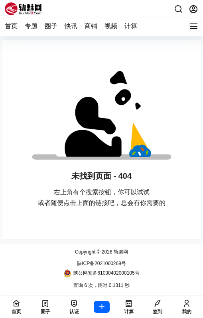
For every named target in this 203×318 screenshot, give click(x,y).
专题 (31, 26)
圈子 (51, 26)
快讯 (71, 26)
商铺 (91, 26)
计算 (130, 26)
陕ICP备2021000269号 (101, 263)
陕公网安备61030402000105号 (101, 273)
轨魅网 (120, 252)
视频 (110, 26)
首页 (11, 26)
